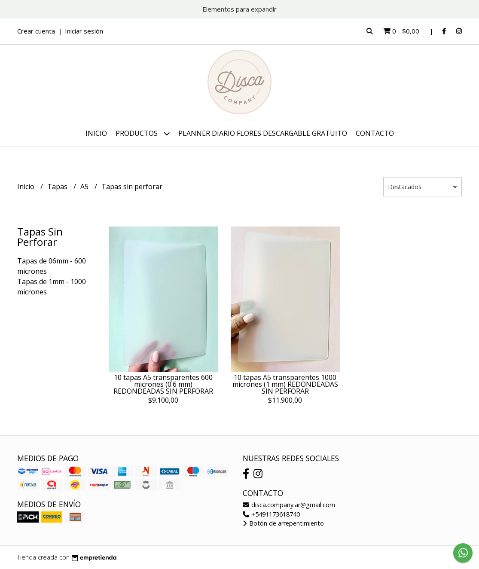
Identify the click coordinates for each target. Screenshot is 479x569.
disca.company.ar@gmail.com (289, 505)
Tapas (58, 186)
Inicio (96, 133)
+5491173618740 (271, 514)
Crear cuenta (36, 31)
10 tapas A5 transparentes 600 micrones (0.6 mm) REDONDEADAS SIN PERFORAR (163, 384)
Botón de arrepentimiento (283, 523)
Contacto (375, 133)
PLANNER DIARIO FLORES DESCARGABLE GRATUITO (262, 133)
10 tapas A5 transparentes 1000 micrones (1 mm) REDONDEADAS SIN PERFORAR (285, 384)
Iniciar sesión (84, 31)
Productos (143, 133)
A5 (85, 186)
